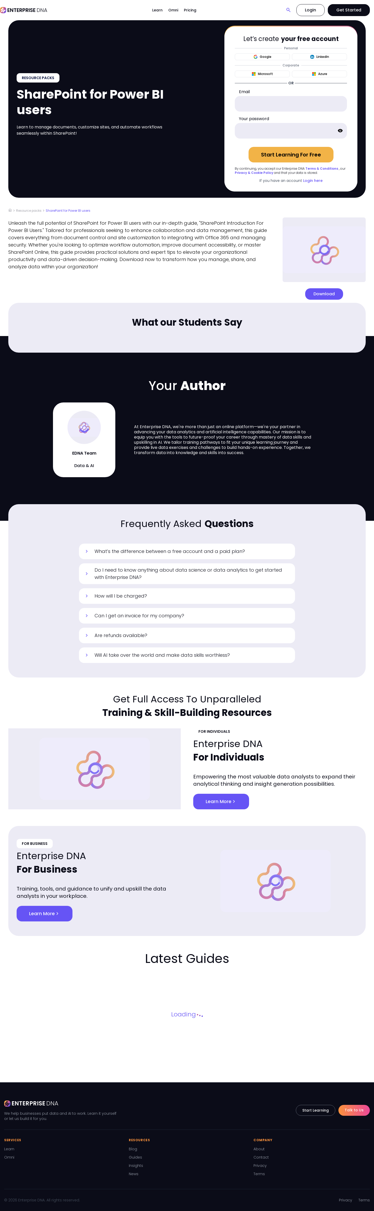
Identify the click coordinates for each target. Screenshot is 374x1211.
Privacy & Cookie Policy (254, 172)
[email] (291, 104)
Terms (259, 1173)
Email (244, 92)
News (133, 1173)
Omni (173, 10)
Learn (157, 10)
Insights (136, 1165)
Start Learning (315, 1110)
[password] (291, 131)
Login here (313, 180)
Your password (254, 119)
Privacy (260, 1165)
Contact (261, 1157)
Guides (135, 1157)
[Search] (288, 10)
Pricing (190, 10)
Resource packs (29, 210)
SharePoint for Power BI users (68, 210)
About (259, 1149)
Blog (133, 1149)
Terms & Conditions (321, 168)
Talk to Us (354, 1110)
